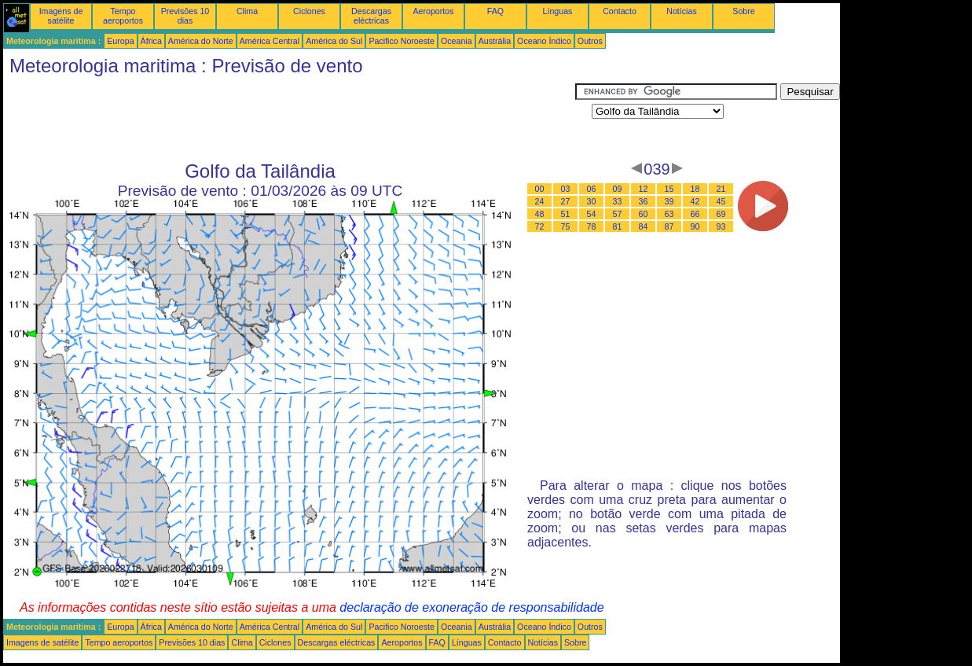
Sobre (743, 11)
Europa (120, 41)
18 (695, 188)
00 (540, 188)
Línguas (558, 11)
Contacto (619, 11)
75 (565, 226)
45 (721, 201)
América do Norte (200, 41)
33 (617, 201)
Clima (247, 11)
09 (617, 188)
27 (565, 201)
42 (695, 201)
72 (540, 226)
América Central (269, 41)
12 (643, 188)
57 (617, 214)
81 (617, 226)
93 (721, 226)
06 (591, 188)
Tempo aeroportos (123, 15)
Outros (590, 41)
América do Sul (334, 41)
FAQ (495, 11)
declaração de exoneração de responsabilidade (471, 607)
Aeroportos (433, 11)
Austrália (495, 41)
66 (695, 214)
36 (643, 201)
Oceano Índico (544, 41)
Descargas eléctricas (371, 15)
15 (669, 188)
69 (721, 214)
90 (695, 226)
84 (643, 226)
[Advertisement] (289, 118)
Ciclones (309, 11)
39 (669, 201)
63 (669, 214)
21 (721, 188)
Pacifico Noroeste (402, 41)
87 (669, 226)
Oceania (456, 41)
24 (540, 201)
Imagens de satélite (61, 15)
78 (591, 226)
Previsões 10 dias (185, 15)
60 (643, 214)
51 (565, 214)
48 (540, 214)
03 (565, 188)
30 (591, 201)
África (151, 41)
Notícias (681, 11)
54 (591, 214)
